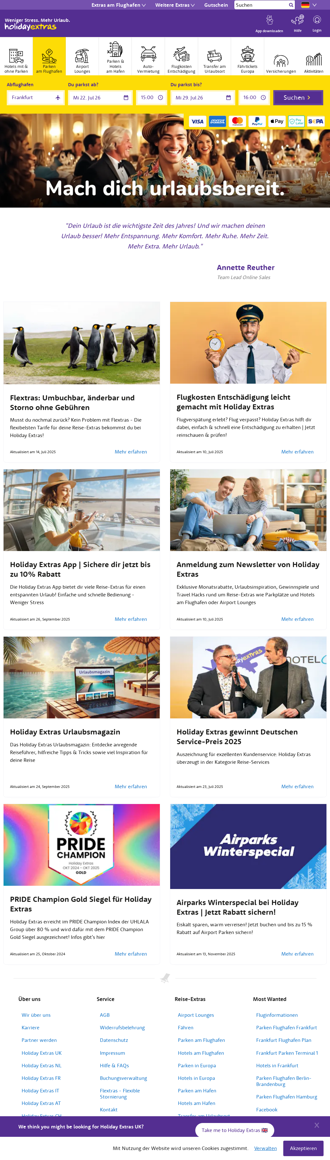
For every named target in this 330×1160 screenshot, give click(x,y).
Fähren (185, 1027)
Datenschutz (114, 1040)
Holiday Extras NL (42, 1065)
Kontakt (109, 1109)
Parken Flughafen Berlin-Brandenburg (284, 1081)
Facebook (266, 1109)
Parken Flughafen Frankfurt (286, 1027)
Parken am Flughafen (201, 1040)
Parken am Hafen (197, 1090)
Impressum (112, 1053)
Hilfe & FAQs (114, 1065)
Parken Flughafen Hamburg (286, 1096)
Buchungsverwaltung (123, 1078)
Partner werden (39, 1040)
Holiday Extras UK (42, 1053)
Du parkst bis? (186, 84)
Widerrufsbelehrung (122, 1027)
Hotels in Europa (196, 1078)
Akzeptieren (303, 1148)
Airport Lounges (196, 1015)
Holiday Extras (30, 27)
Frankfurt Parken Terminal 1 (287, 1053)
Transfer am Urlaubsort (204, 1116)
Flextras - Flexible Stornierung (120, 1093)
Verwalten (265, 1148)
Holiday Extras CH (42, 1116)
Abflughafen (20, 84)
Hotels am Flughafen (201, 1053)
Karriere (30, 1027)
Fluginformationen (277, 1015)
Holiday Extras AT (41, 1103)
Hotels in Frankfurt (277, 1065)
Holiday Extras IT (40, 1090)
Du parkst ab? (83, 84)
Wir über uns (36, 1015)
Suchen (294, 97)
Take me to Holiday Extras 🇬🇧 (235, 1130)
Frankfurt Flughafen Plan (283, 1040)
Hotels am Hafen (196, 1103)
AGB (105, 1015)
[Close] (317, 1124)
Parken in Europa (197, 1065)
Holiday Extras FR (41, 1078)
